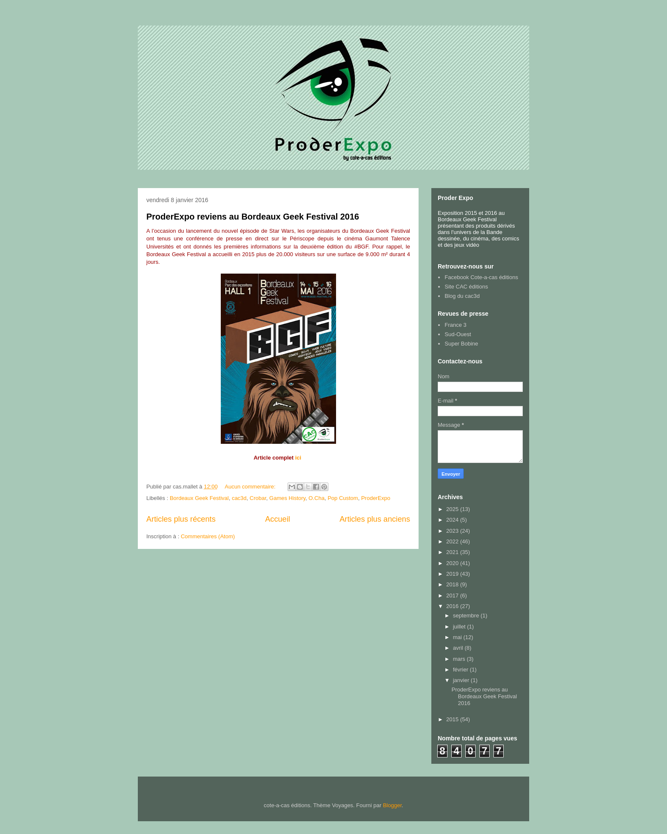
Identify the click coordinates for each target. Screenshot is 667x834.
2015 (453, 719)
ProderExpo (376, 498)
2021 (453, 552)
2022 (453, 541)
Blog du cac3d (462, 296)
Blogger (392, 805)
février (461, 669)
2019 (453, 574)
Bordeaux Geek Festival (199, 498)
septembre (467, 615)
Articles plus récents (181, 519)
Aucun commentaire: (251, 486)
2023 (453, 531)
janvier (462, 680)
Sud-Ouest (458, 334)
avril (459, 648)
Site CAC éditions (466, 286)
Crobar (258, 498)
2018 (453, 584)
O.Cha (316, 498)
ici (298, 457)
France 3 (455, 325)
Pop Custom (343, 498)
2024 (453, 520)
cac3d (239, 498)
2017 (453, 595)
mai (458, 637)
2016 (453, 606)
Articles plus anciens (374, 519)
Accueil (277, 519)
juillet (460, 626)
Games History (287, 498)
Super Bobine (461, 343)
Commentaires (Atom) (208, 536)
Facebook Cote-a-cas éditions (481, 277)
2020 (453, 563)
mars (460, 659)
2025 (453, 509)
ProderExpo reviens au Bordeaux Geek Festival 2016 (252, 216)
